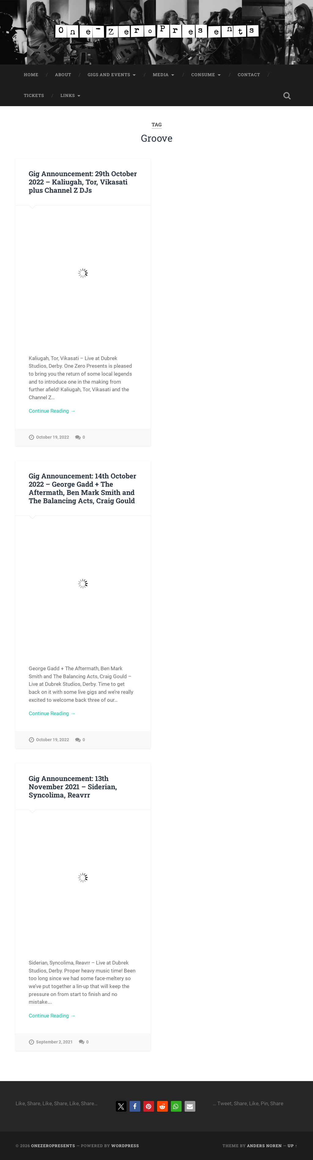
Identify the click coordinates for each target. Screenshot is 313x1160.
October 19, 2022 (52, 437)
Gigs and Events (109, 74)
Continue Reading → (52, 411)
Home (31, 74)
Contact (249, 74)
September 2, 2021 (54, 1042)
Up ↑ (292, 1145)
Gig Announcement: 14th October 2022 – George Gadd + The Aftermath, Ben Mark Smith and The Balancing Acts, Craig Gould (82, 488)
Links (68, 95)
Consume (203, 74)
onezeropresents (53, 1145)
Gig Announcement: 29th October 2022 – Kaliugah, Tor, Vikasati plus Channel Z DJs (83, 182)
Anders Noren (264, 1145)
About (63, 74)
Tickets (34, 95)
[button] (121, 1106)
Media (161, 74)
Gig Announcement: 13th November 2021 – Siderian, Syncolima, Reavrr (73, 786)
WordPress (125, 1145)
